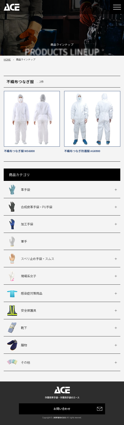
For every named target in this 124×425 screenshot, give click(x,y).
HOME (7, 59)
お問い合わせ (62, 409)
